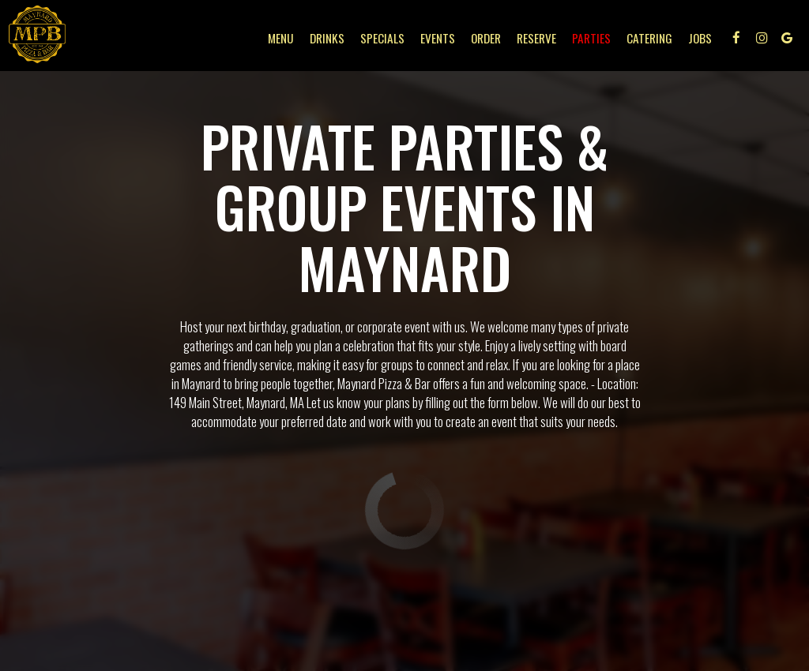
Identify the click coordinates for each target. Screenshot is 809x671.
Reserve (534, 39)
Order (483, 39)
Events (435, 39)
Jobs (697, 39)
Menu (278, 39)
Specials (380, 39)
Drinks (324, 39)
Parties (589, 39)
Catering (647, 39)
